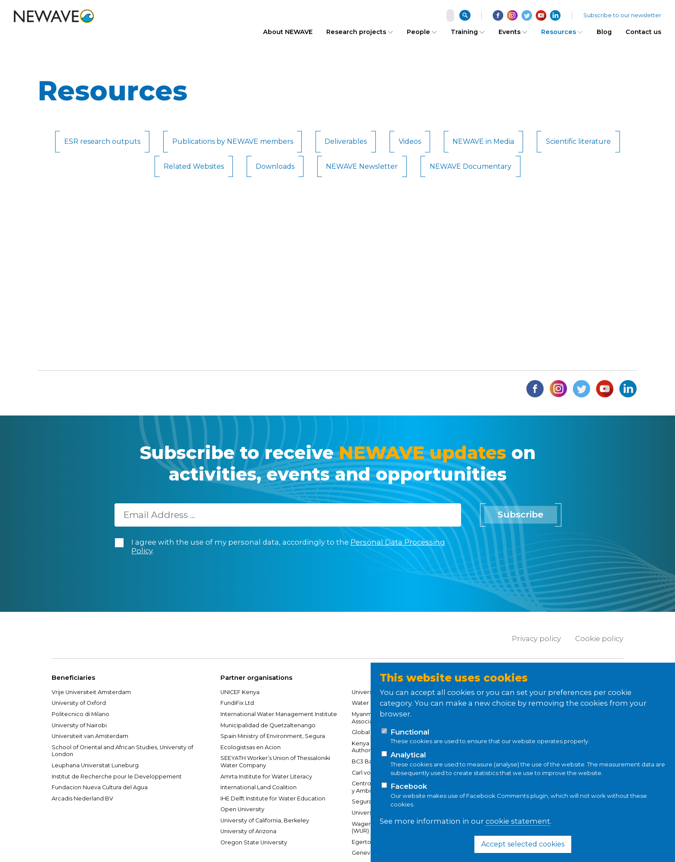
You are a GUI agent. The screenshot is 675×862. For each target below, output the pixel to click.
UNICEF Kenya (240, 692)
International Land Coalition (258, 787)
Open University (242, 809)
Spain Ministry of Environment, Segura (272, 736)
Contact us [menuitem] (643, 30)
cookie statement (518, 821)
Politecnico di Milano (80, 714)
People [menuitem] (418, 30)
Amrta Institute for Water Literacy (266, 776)
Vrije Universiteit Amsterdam (92, 692)
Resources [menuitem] (558, 30)
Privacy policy (536, 638)
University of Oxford (79, 703)
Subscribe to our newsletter (622, 14)
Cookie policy (599, 638)
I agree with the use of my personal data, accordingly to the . (288, 546)
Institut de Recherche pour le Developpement (117, 776)
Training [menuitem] (464, 30)
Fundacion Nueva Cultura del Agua (100, 787)
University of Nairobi (79, 725)
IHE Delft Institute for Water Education (272, 798)
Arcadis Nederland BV (82, 798)
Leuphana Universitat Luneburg (95, 765)
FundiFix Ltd (237, 703)
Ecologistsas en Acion (250, 747)
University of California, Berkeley (264, 820)
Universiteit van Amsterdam (90, 736)
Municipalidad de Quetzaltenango (268, 725)
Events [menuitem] (509, 30)
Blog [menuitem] (604, 30)
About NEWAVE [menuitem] (288, 30)
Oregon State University (253, 842)
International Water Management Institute (278, 714)
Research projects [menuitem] (356, 30)
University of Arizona (248, 831)
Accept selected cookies (522, 844)
